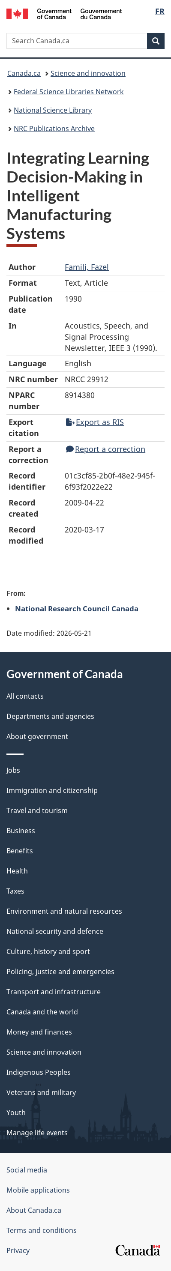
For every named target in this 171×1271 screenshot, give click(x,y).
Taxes (15, 891)
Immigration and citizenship (52, 790)
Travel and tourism (37, 810)
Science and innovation (88, 73)
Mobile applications (38, 1190)
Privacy (18, 1250)
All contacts (25, 696)
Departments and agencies (50, 716)
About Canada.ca (33, 1210)
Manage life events (37, 1132)
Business (20, 830)
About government (37, 736)
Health (17, 871)
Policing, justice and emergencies (60, 971)
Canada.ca (24, 73)
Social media (26, 1170)
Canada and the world (42, 1012)
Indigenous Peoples (38, 1072)
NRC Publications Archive (54, 128)
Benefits (19, 850)
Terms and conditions (41, 1230)
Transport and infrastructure (53, 991)
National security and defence (54, 931)
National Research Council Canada (76, 608)
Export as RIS (95, 422)
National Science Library (53, 110)
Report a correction (105, 449)
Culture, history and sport (48, 951)
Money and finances (39, 1032)
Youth (16, 1112)
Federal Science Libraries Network (69, 91)
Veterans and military (41, 1092)
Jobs (13, 770)
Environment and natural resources (64, 911)
